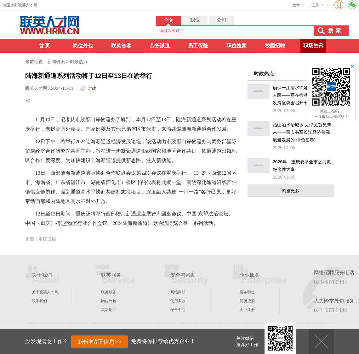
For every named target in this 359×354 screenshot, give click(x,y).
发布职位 (247, 292)
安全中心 (177, 310)
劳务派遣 (160, 45)
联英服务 (108, 292)
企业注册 (247, 310)
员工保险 (198, 45)
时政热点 (79, 61)
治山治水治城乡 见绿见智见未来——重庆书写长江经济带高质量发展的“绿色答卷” (302, 132)
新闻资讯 (56, 61)
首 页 (44, 45)
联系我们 (39, 301)
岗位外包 (83, 45)
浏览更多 (290, 190)
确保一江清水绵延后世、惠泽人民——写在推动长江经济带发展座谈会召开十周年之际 (301, 95)
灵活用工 (108, 310)
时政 (92, 88)
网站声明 (177, 292)
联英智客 (121, 45)
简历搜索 (247, 301)
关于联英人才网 (45, 292)
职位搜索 (236, 45)
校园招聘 (275, 45)
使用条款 (177, 301)
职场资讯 (313, 45)
